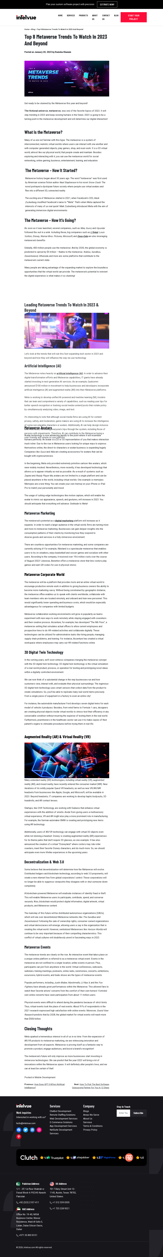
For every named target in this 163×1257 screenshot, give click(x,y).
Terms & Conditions (93, 1126)
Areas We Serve (91, 1114)
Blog (116, 15)
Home (60, 15)
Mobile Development (45, 1077)
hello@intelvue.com (25, 1123)
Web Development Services (63, 1118)
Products (83, 15)
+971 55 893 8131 (26, 1235)
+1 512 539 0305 (59, 1202)
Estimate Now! (107, 4)
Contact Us (106, 17)
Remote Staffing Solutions (62, 1114)
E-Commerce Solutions (61, 1122)
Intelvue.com (29, 1247)
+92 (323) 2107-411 (27, 1202)
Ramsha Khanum (63, 51)
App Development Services (63, 1126)
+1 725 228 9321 (59, 1208)
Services (71, 15)
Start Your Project (133, 17)
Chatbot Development (60, 1111)
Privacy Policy (90, 1129)
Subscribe (138, 1112)
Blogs (86, 1111)
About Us (95, 17)
